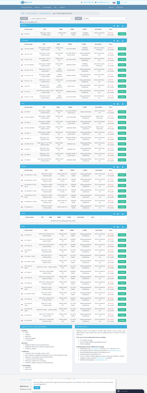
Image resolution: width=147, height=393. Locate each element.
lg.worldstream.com (101, 360)
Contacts (62, 7)
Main (22, 13)
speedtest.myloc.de (115, 350)
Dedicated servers (45, 13)
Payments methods (26, 380)
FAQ (55, 7)
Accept (37, 387)
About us (37, 7)
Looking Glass (95, 348)
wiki (126, 2)
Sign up (111, 7)
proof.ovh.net (100, 358)
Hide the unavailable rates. (29, 22)
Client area (119, 7)
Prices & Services (26, 7)
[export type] (123, 26)
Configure (122, 34)
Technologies (47, 7)
